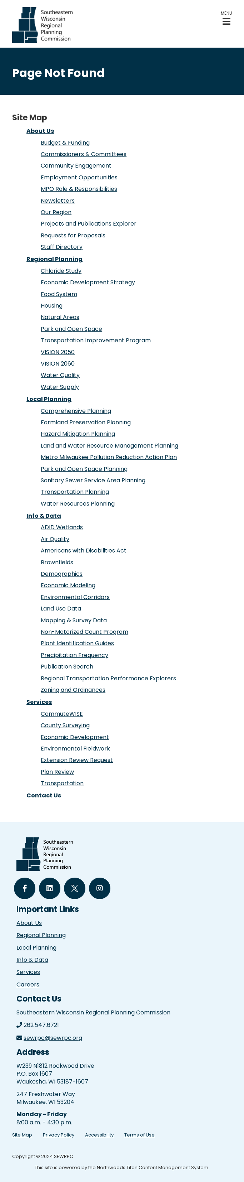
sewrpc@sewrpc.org (53, 1038)
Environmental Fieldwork (75, 748)
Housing (52, 305)
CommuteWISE (62, 714)
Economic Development (75, 737)
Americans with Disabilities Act (83, 550)
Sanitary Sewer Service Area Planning (93, 480)
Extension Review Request (77, 760)
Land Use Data (61, 608)
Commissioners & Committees (83, 154)
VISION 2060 (58, 364)
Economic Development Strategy (88, 282)
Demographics (62, 574)
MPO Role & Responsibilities (79, 189)
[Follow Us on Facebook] (24, 888)
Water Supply (60, 387)
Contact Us (43, 795)
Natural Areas (60, 317)
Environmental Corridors (75, 597)
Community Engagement (76, 165)
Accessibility (99, 1135)
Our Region (56, 212)
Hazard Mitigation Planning (78, 434)
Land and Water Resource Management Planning (109, 446)
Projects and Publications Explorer (88, 223)
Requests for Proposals (73, 235)
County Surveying (65, 725)
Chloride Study (61, 271)
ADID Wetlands (62, 527)
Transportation (62, 783)
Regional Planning (54, 259)
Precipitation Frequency (74, 655)
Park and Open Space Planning (84, 469)
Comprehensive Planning (76, 411)
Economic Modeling (68, 585)
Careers (27, 984)
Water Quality (60, 375)
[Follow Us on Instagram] (99, 888)
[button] (226, 18)
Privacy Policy (58, 1135)
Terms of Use (139, 1135)
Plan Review (57, 772)
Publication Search (67, 666)
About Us (40, 131)
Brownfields (57, 562)
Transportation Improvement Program (96, 340)
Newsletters (58, 201)
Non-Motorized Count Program (84, 632)
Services (39, 702)
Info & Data (43, 516)
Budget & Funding (65, 143)
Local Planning (48, 399)
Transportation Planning (75, 492)
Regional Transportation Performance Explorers (108, 678)
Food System (59, 294)
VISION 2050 (58, 352)
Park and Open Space (71, 329)
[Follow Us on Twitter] (74, 888)
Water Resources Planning (78, 504)
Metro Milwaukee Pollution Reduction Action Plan (109, 457)
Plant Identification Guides (77, 643)
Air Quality (55, 539)
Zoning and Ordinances (73, 690)
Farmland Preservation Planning (86, 422)
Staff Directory (62, 247)
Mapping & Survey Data (74, 620)
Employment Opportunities (79, 177)
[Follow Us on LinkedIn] (49, 888)
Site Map (22, 1135)
